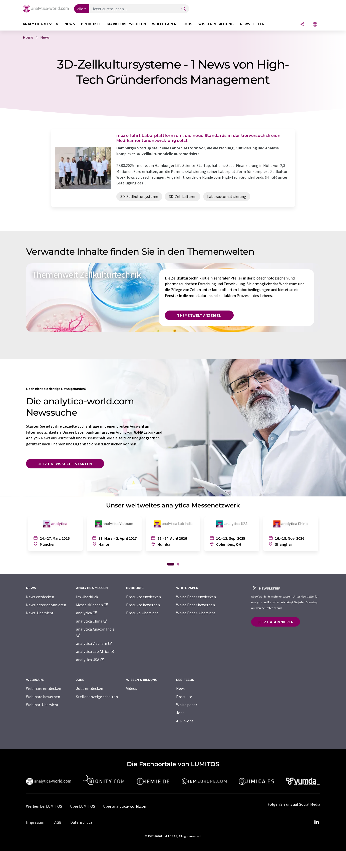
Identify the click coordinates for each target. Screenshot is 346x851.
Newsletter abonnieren (46, 604)
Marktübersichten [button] (126, 24)
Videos (131, 688)
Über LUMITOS (82, 806)
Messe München (92, 604)
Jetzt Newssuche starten (65, 463)
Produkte (184, 696)
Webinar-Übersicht (42, 704)
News (180, 688)
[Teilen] (302, 25)
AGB (58, 822)
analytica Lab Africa (95, 651)
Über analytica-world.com (125, 806)
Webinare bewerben (43, 696)
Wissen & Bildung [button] (216, 24)
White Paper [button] (164, 24)
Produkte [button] (91, 24)
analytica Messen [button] (41, 24)
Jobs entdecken (89, 688)
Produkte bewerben (143, 604)
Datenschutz (81, 822)
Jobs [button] (188, 24)
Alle (80, 9)
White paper (186, 704)
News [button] (70, 24)
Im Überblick (87, 596)
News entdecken (40, 596)
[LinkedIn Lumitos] (316, 822)
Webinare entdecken (43, 688)
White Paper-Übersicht (195, 612)
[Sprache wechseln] (314, 25)
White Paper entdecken (196, 596)
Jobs (180, 712)
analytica (86, 612)
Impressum (36, 822)
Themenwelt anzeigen (199, 315)
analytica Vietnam (94, 643)
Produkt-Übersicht (142, 612)
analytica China (92, 621)
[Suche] (183, 9)
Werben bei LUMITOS (44, 806)
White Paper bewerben (195, 604)
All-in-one (185, 720)
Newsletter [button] (252, 24)
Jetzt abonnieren (275, 621)
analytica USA (90, 659)
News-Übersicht (40, 612)
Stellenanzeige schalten (97, 696)
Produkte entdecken (143, 596)
